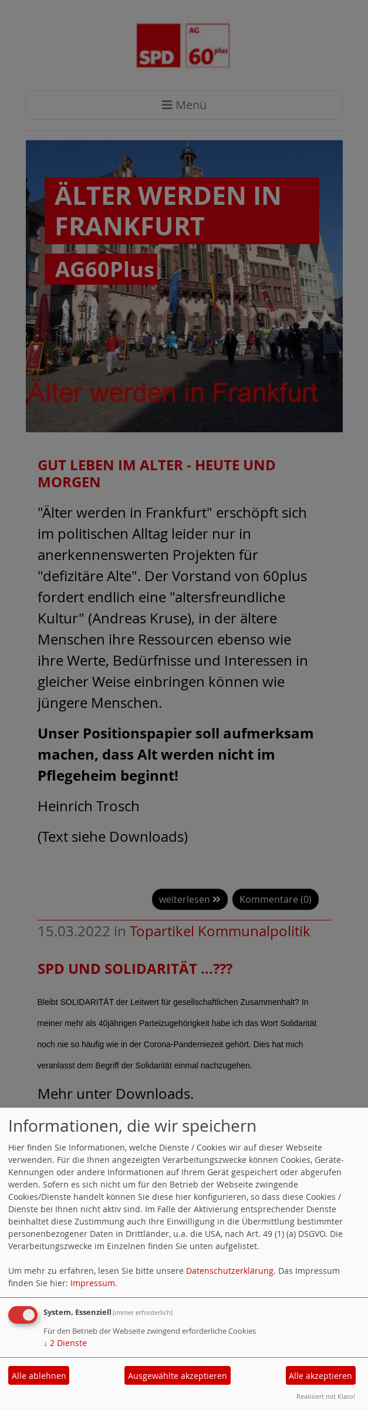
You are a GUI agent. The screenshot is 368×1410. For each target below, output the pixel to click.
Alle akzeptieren (320, 1375)
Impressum (92, 1282)
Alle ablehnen (39, 1375)
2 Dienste (65, 1342)
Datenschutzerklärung (230, 1270)
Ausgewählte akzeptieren (177, 1375)
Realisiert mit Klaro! (325, 1396)
